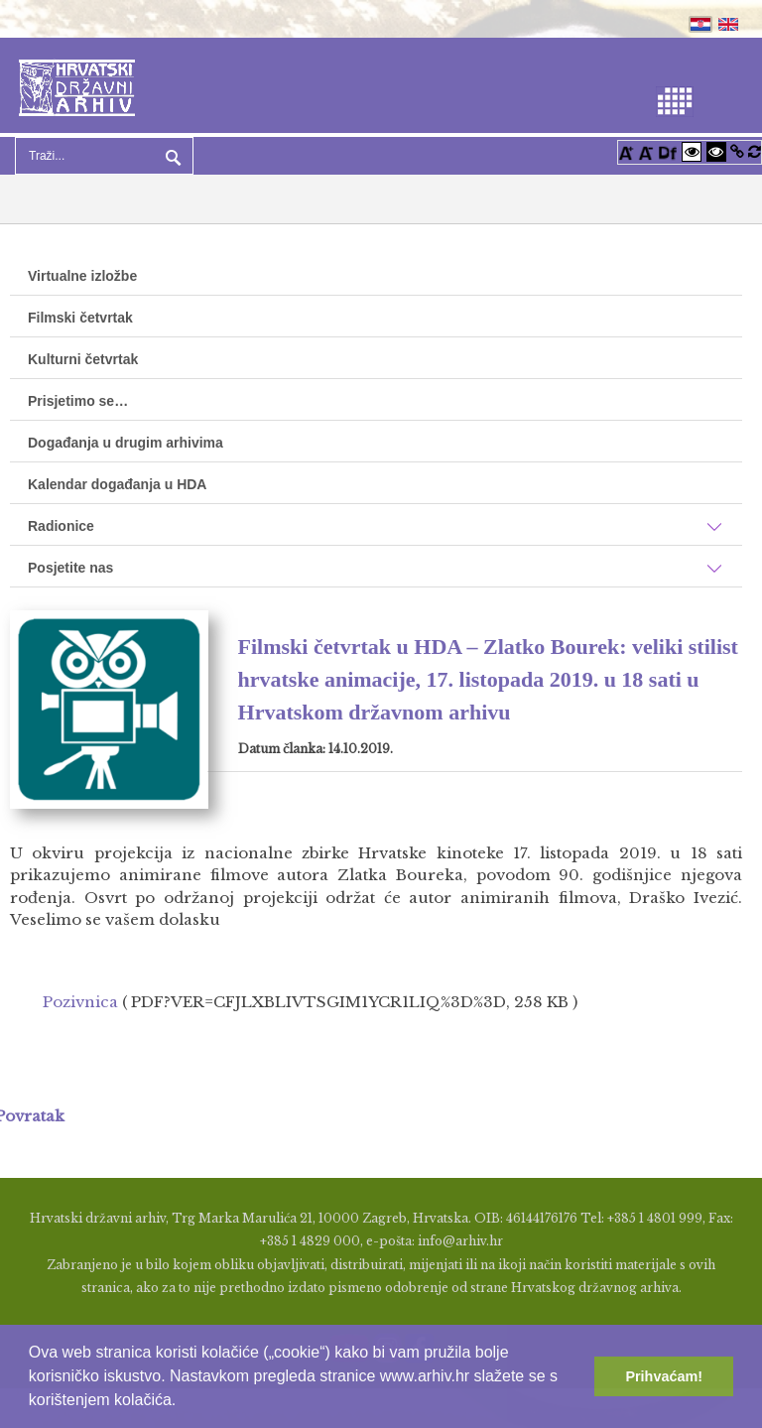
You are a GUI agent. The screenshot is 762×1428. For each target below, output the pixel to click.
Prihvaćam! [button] (663, 1376)
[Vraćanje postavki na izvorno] (754, 151)
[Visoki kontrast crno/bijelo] (716, 151)
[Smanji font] (646, 151)
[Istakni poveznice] (737, 151)
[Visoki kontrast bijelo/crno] (691, 151)
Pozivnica (80, 1001)
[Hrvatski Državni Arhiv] (77, 85)
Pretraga (170, 156)
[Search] (104, 156)
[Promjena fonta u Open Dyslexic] (668, 151)
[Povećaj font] (626, 151)
